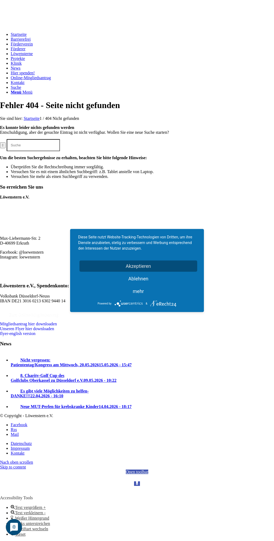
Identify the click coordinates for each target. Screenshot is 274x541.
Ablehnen (138, 278)
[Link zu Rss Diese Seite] (14, 429)
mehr (138, 291)
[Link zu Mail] (15, 434)
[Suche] (16, 87)
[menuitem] (142, 34)
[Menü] (21, 92)
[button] (28, 507)
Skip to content (13, 467)
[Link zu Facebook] (19, 424)
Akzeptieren (138, 266)
